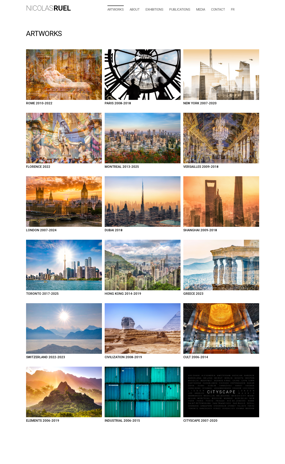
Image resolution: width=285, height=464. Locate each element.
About (135, 9)
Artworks (115, 9)
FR (233, 9)
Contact (218, 9)
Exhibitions (154, 9)
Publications (179, 9)
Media (200, 9)
